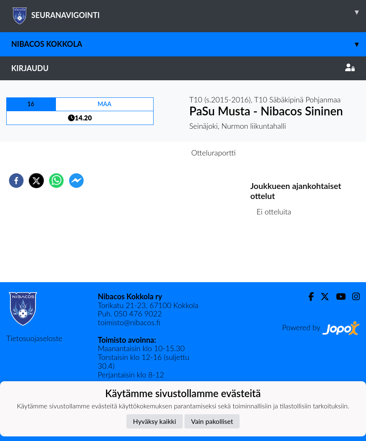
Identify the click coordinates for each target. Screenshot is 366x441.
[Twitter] (321, 296)
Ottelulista (277, 254)
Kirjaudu (183, 68)
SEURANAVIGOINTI (188, 12)
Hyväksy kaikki (154, 421)
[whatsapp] (56, 180)
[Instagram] (353, 296)
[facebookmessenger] (76, 180)
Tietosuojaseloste (34, 338)
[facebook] (16, 180)
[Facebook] (308, 296)
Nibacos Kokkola (188, 44)
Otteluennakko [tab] (154, 152)
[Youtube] (337, 296)
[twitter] (36, 180)
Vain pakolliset (212, 421)
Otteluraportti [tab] (213, 152)
